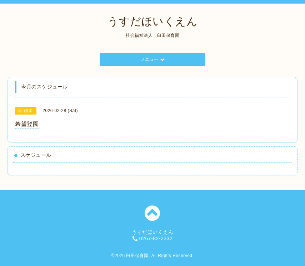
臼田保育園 (137, 255)
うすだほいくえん (153, 21)
